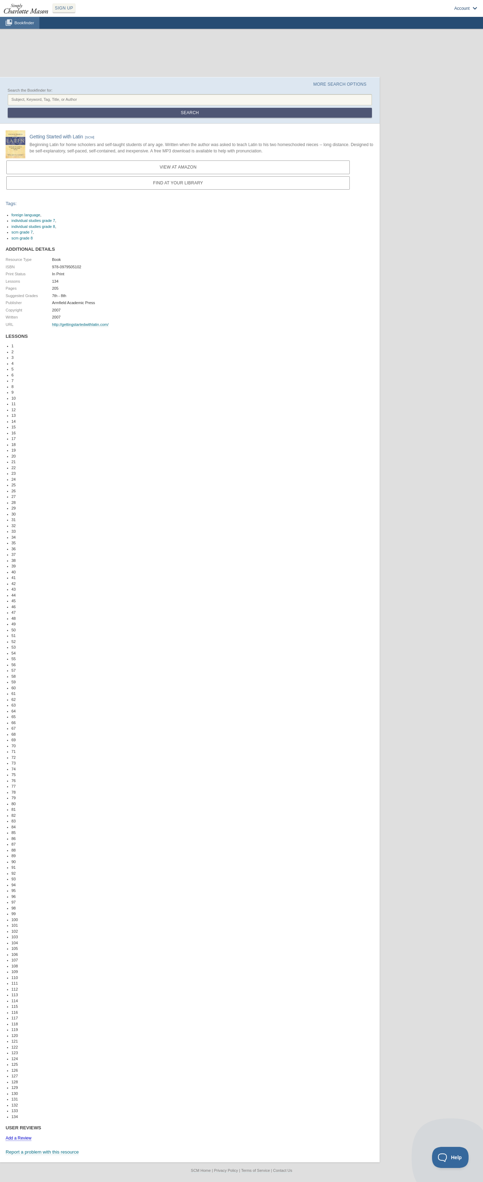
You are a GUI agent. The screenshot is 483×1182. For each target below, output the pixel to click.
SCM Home (201, 1170)
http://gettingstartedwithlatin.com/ (80, 324)
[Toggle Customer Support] (450, 1157)
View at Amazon (178, 167)
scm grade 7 (22, 232)
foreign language (26, 215)
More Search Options (339, 84)
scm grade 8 (22, 238)
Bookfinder (24, 22)
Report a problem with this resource (42, 1152)
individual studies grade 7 (33, 220)
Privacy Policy (226, 1170)
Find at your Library (178, 182)
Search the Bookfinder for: (30, 90)
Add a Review (18, 1138)
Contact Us (282, 1170)
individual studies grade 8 (33, 226)
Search (190, 112)
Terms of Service (255, 1170)
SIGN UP (64, 8)
